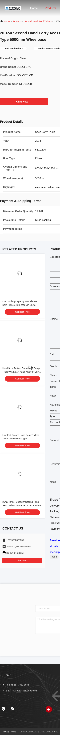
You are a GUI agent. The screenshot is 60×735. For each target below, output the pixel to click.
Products (50, 8)
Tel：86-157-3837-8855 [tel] (15, 684)
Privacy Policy (9, 731)
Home (34, 8)
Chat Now (24, 101)
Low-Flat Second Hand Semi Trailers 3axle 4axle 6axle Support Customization (20, 438)
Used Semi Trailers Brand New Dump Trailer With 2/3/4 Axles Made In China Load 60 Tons (21, 372)
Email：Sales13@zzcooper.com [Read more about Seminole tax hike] (19, 690)
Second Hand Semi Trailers (38, 21)
